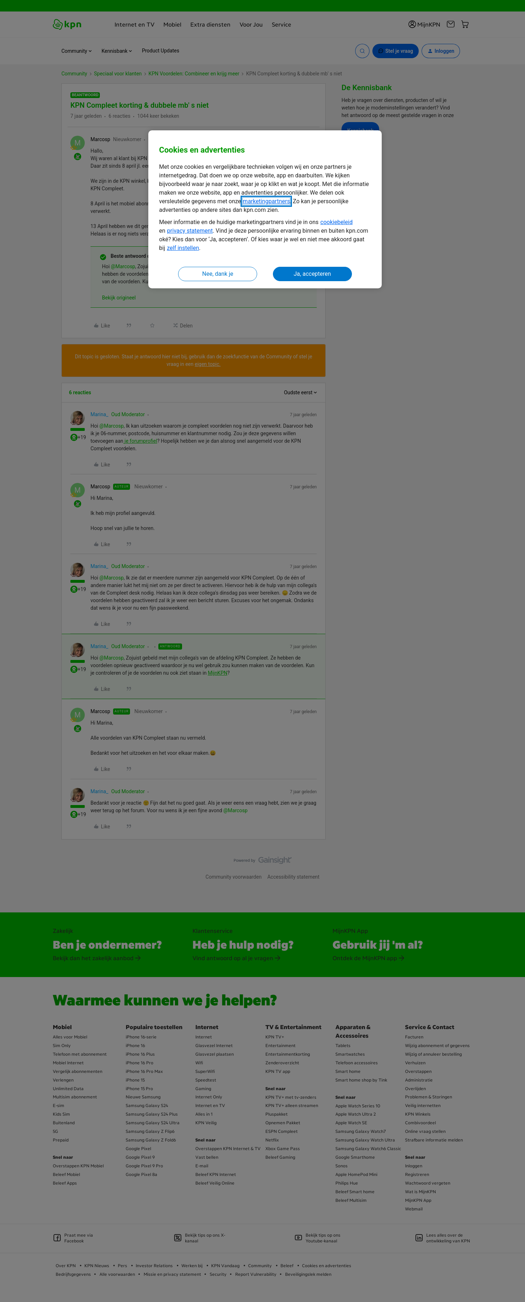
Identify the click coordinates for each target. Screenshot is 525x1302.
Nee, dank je (217, 273)
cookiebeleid (336, 222)
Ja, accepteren (312, 273)
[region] (265, 209)
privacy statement (190, 230)
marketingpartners (266, 201)
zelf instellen (183, 248)
